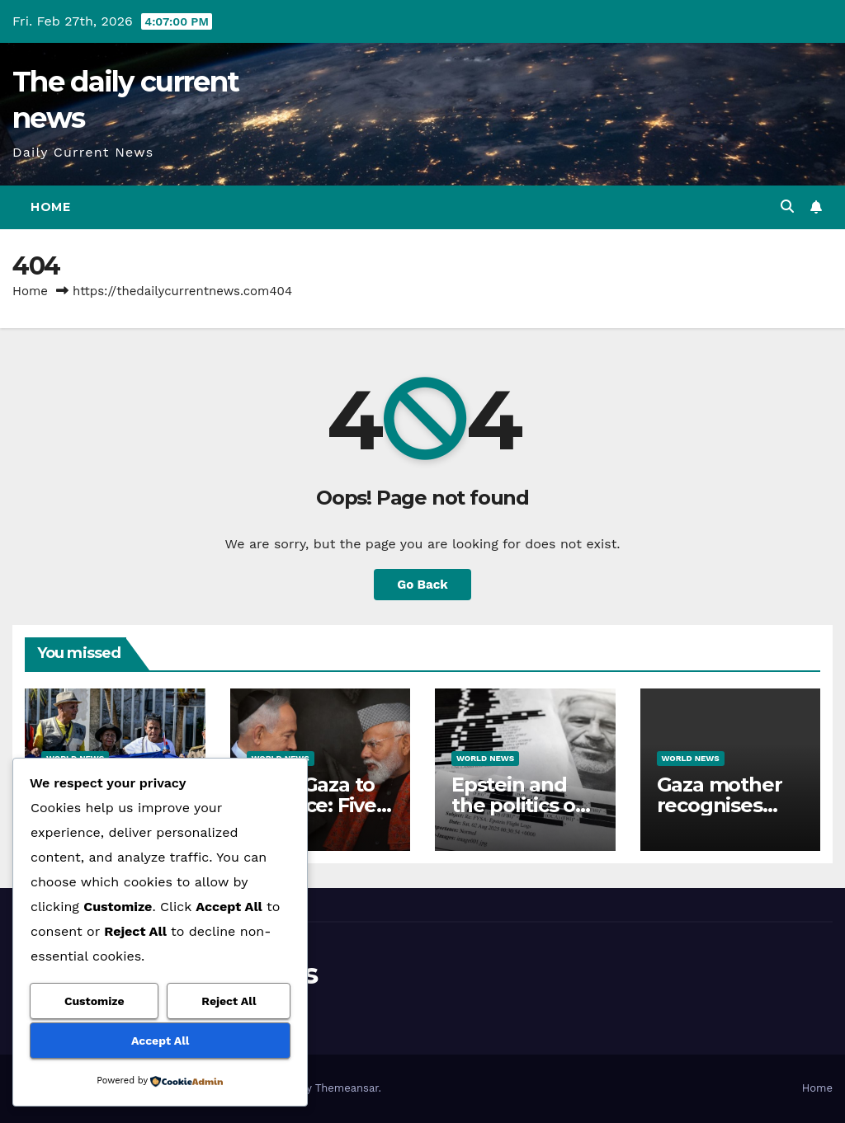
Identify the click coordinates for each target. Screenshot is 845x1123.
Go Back (422, 584)
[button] (787, 206)
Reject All (228, 1001)
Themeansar (347, 1088)
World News (485, 758)
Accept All (160, 1040)
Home (50, 207)
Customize (94, 1001)
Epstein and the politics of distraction (517, 805)
